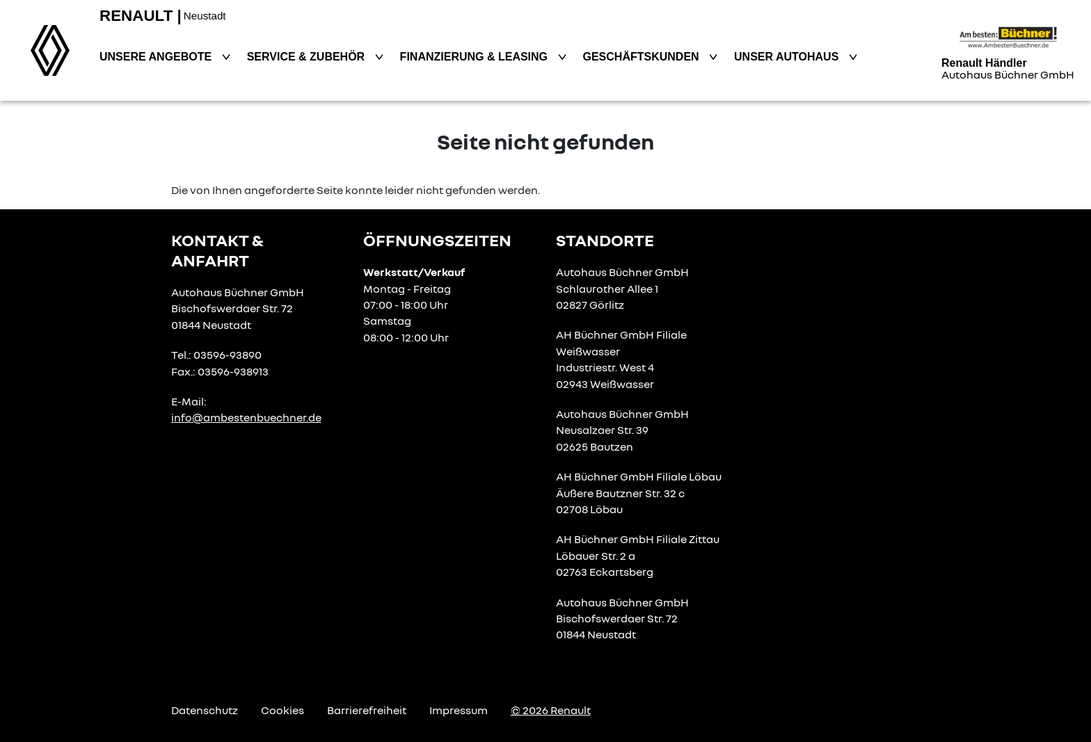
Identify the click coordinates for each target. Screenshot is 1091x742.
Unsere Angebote (157, 57)
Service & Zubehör (307, 57)
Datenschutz (204, 710)
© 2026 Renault (551, 710)
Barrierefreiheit (366, 710)
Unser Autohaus (788, 57)
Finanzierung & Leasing (475, 57)
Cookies (282, 710)
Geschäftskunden (643, 57)
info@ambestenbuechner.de (246, 417)
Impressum (458, 710)
